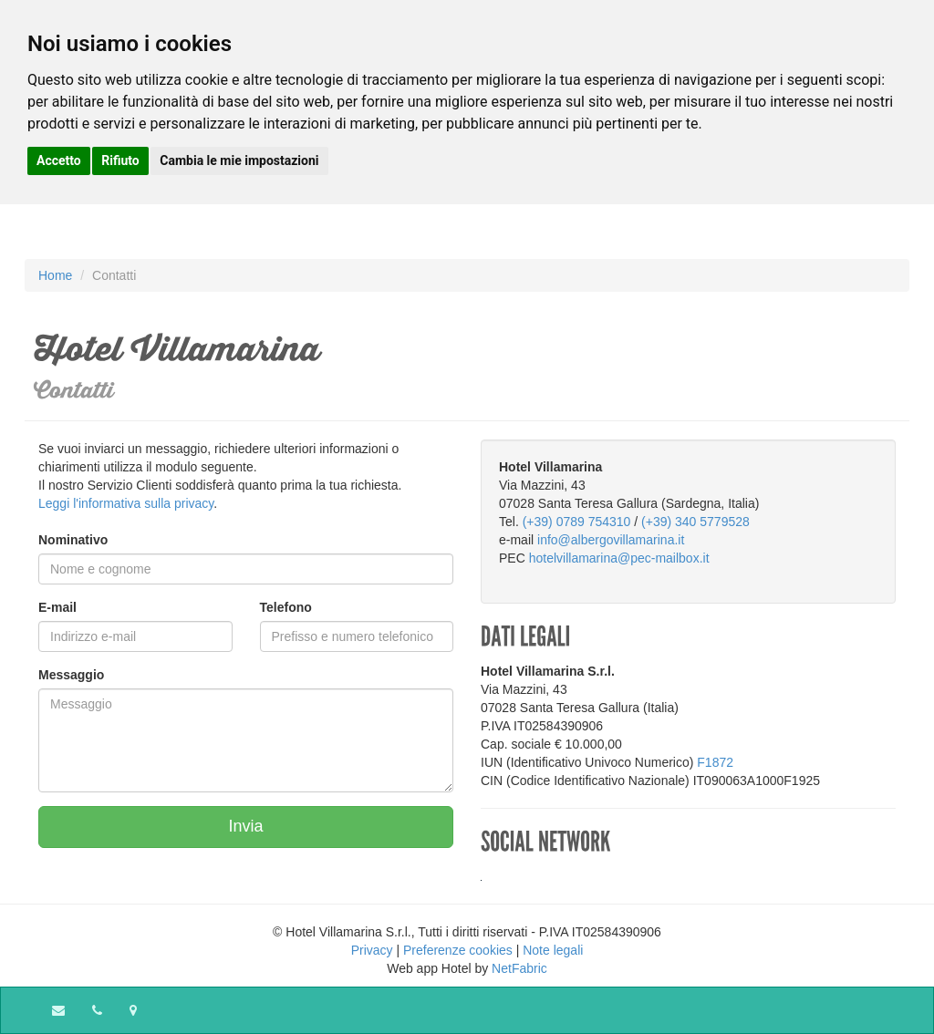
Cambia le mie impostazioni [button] (239, 160)
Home (55, 275)
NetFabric (519, 968)
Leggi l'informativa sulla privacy (125, 503)
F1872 (715, 762)
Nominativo (73, 540)
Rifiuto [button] (120, 160)
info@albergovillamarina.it (610, 540)
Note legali (553, 950)
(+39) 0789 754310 (577, 521)
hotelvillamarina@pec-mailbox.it (619, 558)
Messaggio (71, 674)
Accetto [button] (58, 160)
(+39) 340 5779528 (695, 521)
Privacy (372, 950)
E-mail (57, 607)
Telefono (286, 607)
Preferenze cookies (458, 950)
